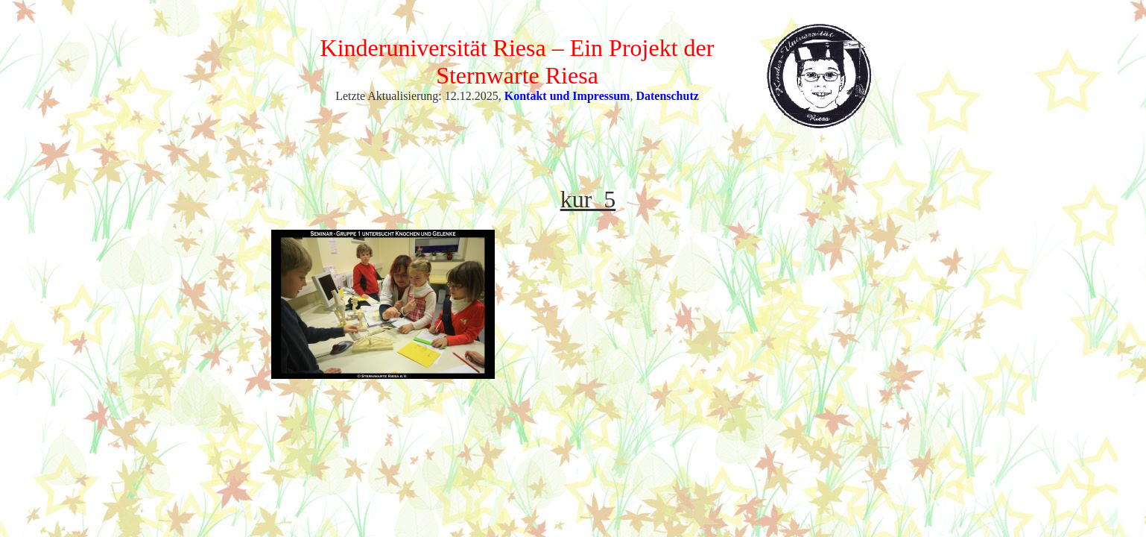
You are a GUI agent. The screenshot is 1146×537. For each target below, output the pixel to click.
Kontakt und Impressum (567, 96)
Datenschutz (667, 96)
